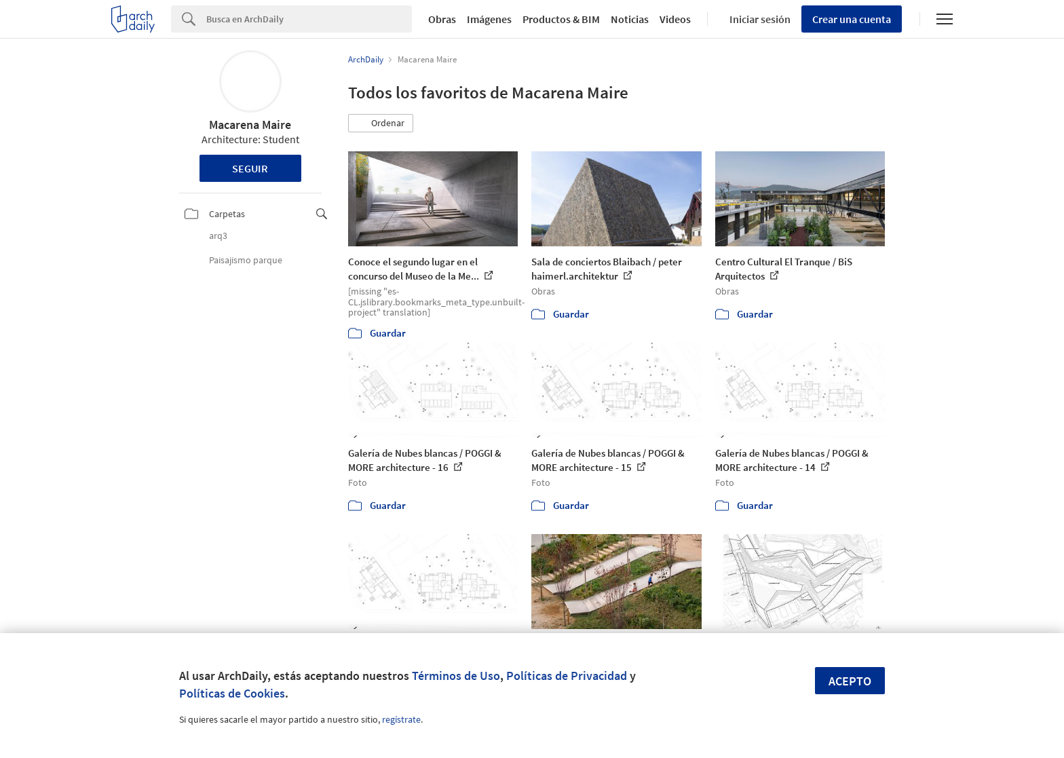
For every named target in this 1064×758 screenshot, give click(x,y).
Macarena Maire (250, 124)
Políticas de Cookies (232, 693)
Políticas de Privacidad (566, 675)
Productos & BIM (561, 19)
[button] (380, 123)
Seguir (250, 168)
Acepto (850, 681)
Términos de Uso (456, 675)
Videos (675, 19)
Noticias (630, 19)
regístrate (401, 719)
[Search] (309, 19)
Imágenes (489, 19)
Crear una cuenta (851, 19)
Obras (442, 19)
